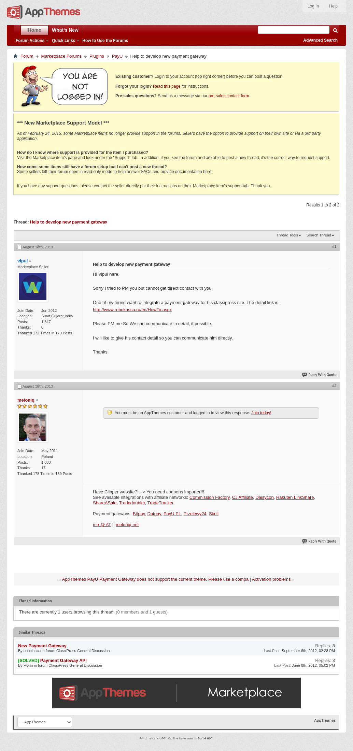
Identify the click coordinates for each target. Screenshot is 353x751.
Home (34, 30)
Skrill (213, 513)
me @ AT (102, 524)
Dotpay (154, 513)
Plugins (96, 56)
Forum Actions (30, 40)
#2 (334, 385)
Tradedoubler (132, 502)
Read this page (167, 86)
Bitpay (139, 513)
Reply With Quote (319, 375)
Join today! (261, 412)
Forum (26, 56)
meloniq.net (127, 524)
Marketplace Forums (61, 56)
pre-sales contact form (229, 95)
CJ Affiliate (242, 497)
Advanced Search (320, 40)
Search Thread (318, 235)
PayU (117, 56)
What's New (65, 30)
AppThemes (325, 720)
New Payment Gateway (42, 645)
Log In (313, 6)
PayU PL (172, 513)
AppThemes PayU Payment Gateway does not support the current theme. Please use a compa (155, 579)
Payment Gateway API (63, 660)
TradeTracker (160, 502)
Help (333, 6)
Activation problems (271, 579)
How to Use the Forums (105, 40)
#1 (334, 246)
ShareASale (104, 502)
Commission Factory (209, 497)
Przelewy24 (194, 513)
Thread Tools (287, 235)
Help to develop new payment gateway (68, 222)
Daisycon (264, 497)
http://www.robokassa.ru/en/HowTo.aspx (132, 309)
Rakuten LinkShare (295, 497)
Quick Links (63, 40)
